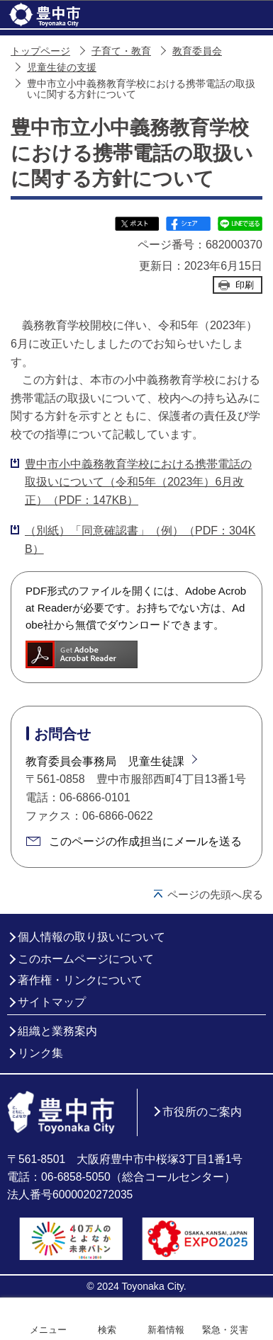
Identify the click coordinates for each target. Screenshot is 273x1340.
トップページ (40, 51)
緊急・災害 (225, 1329)
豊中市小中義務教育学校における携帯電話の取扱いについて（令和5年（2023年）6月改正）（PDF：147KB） (138, 482)
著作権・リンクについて (80, 980)
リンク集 (40, 1053)
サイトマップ (52, 1002)
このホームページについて (86, 959)
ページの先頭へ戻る (215, 894)
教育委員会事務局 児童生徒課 (105, 761)
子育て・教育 (121, 51)
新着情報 (165, 1329)
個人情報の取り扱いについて (91, 937)
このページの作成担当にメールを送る (145, 841)
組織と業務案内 (57, 1031)
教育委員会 (197, 51)
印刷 (244, 285)
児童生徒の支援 (61, 67)
